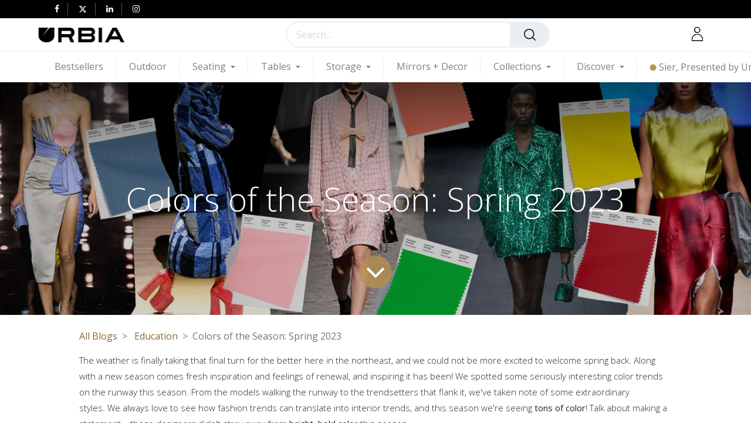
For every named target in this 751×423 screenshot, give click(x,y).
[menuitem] (85, 67)
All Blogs (98, 336)
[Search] (530, 34)
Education (156, 336)
